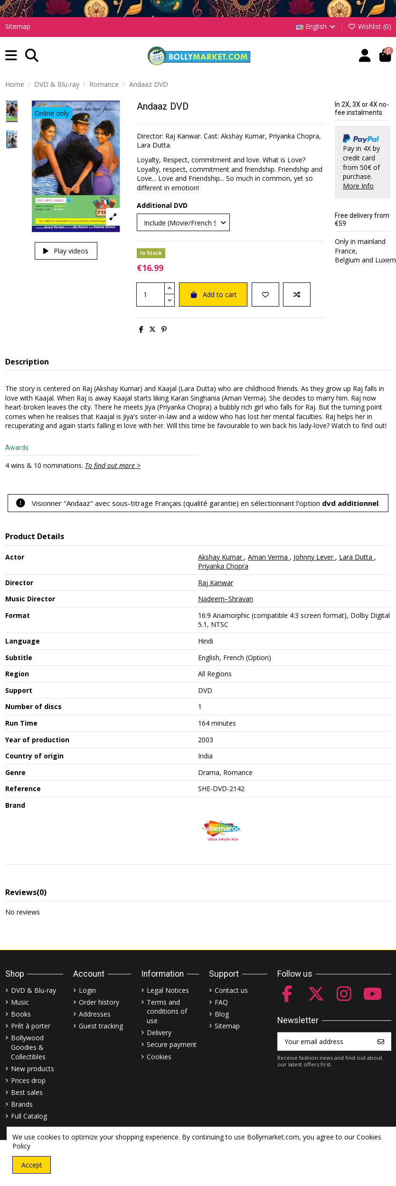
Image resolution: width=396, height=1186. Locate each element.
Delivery (159, 1032)
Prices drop (28, 1080)
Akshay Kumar (221, 556)
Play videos (65, 250)
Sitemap (17, 26)
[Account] (365, 56)
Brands (22, 1104)
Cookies (159, 1056)
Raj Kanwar (215, 582)
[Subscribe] (381, 1042)
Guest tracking (101, 1025)
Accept (31, 1164)
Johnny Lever (314, 556)
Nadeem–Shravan (225, 598)
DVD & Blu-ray (33, 990)
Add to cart (213, 294)
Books (21, 1013)
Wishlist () (369, 26)
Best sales (27, 1092)
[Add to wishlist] (265, 294)
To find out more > (113, 465)
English (316, 26)
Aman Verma (269, 556)
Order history (99, 1002)
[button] (11, 56)
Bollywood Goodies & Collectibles (28, 1047)
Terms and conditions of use (167, 1011)
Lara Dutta (356, 556)
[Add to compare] (297, 294)
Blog (222, 1013)
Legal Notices (168, 990)
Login (87, 990)
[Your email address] (324, 1042)
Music (20, 1002)
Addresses (95, 1013)
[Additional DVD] (183, 222)
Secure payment (172, 1044)
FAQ (221, 1002)
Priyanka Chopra (223, 565)
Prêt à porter (30, 1025)
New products (32, 1068)
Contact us (231, 990)
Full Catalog (29, 1116)
